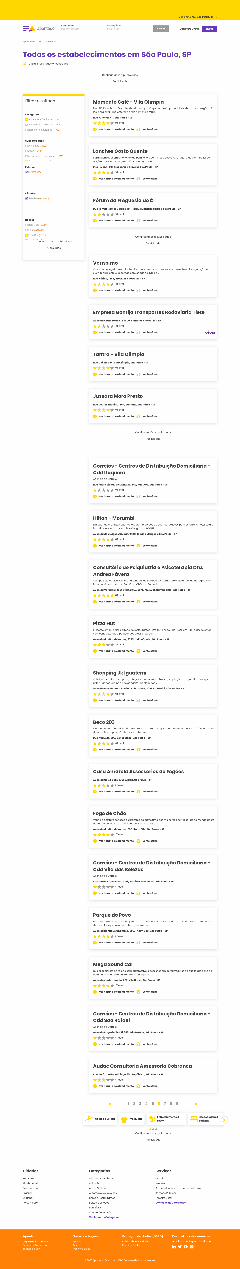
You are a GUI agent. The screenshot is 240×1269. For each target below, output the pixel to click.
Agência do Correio (108, 479)
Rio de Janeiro (31, 1183)
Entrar (209, 28)
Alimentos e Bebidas (101, 1178)
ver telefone (153, 129)
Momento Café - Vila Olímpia (132, 102)
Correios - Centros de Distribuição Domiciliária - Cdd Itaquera (155, 469)
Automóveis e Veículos (103, 1193)
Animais (94, 1183)
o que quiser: (68, 25)
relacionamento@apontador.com (192, 1241)
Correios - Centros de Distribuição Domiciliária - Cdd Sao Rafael (155, 1017)
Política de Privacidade (135, 1241)
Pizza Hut (108, 623)
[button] (152, 1129)
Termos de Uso (31, 1248)
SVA (75, 1245)
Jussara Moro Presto (121, 396)
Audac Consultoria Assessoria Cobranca (146, 1066)
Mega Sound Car (117, 964)
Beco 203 (107, 722)
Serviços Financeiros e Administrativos (179, 1188)
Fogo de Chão (113, 813)
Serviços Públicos (166, 1193)
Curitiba (28, 1198)
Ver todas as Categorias (104, 1217)
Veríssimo (109, 263)
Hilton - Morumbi (117, 518)
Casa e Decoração (100, 1212)
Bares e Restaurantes (102, 1198)
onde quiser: (114, 25)
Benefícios (95, 1207)
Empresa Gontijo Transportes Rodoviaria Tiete (152, 312)
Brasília (27, 1193)
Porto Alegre (30, 1202)
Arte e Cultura (97, 1188)
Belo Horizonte (31, 1188)
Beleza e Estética (99, 1202)
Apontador (29, 41)
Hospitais (161, 1183)
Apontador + (80, 1241)
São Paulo (29, 1178)
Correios (161, 1178)
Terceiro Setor (164, 1198)
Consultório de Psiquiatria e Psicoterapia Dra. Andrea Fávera (152, 570)
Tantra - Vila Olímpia (122, 354)
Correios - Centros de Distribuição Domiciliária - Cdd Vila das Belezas (155, 866)
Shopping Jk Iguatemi (123, 672)
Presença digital (82, 1248)
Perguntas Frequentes (35, 1245)
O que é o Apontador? (35, 1241)
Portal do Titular (131, 1245)
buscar (161, 28)
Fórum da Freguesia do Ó (127, 200)
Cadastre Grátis (189, 29)
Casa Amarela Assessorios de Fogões (142, 771)
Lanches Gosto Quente (124, 151)
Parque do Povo (116, 915)
